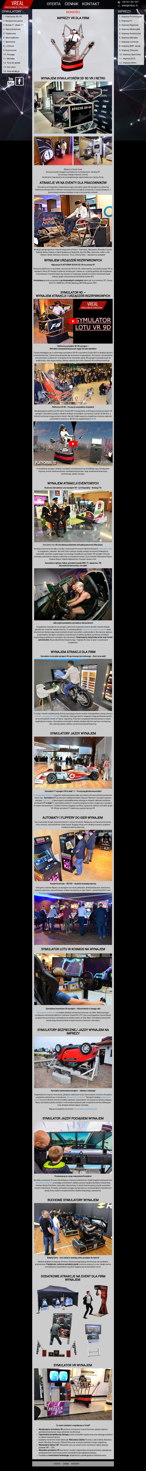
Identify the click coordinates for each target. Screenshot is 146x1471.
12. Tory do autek (11, 62)
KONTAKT (90, 4)
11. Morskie (9, 58)
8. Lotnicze (8, 46)
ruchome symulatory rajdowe (94, 629)
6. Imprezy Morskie (128, 37)
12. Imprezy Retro (128, 62)
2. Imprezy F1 (125, 21)
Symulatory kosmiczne (46, 1013)
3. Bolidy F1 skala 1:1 (13, 25)
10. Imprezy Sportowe (130, 54)
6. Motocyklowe (11, 37)
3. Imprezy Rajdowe (128, 25)
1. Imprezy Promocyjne (130, 16)
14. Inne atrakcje (11, 71)
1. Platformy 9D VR (12, 16)
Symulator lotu (49, 545)
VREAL (77, 1470)
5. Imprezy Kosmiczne (130, 33)
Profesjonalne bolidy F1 (43, 795)
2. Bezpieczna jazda (13, 21)
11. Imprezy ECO (127, 58)
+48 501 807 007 (130, 2)
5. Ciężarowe (9, 33)
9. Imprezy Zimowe (128, 50)
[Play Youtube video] (73, 321)
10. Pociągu (9, 54)
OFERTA (54, 4)
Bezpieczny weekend (76, 1097)
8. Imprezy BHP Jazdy (129, 46)
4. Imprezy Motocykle (129, 29)
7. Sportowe (9, 41)
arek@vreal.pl (130, 5)
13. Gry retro (9, 67)
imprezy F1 (47, 800)
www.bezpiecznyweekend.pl (85, 1109)
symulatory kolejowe (44, 1183)
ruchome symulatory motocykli (47, 716)
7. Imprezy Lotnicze (128, 41)
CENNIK (71, 4)
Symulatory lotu (105, 549)
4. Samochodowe (11, 29)
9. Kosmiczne (9, 50)
